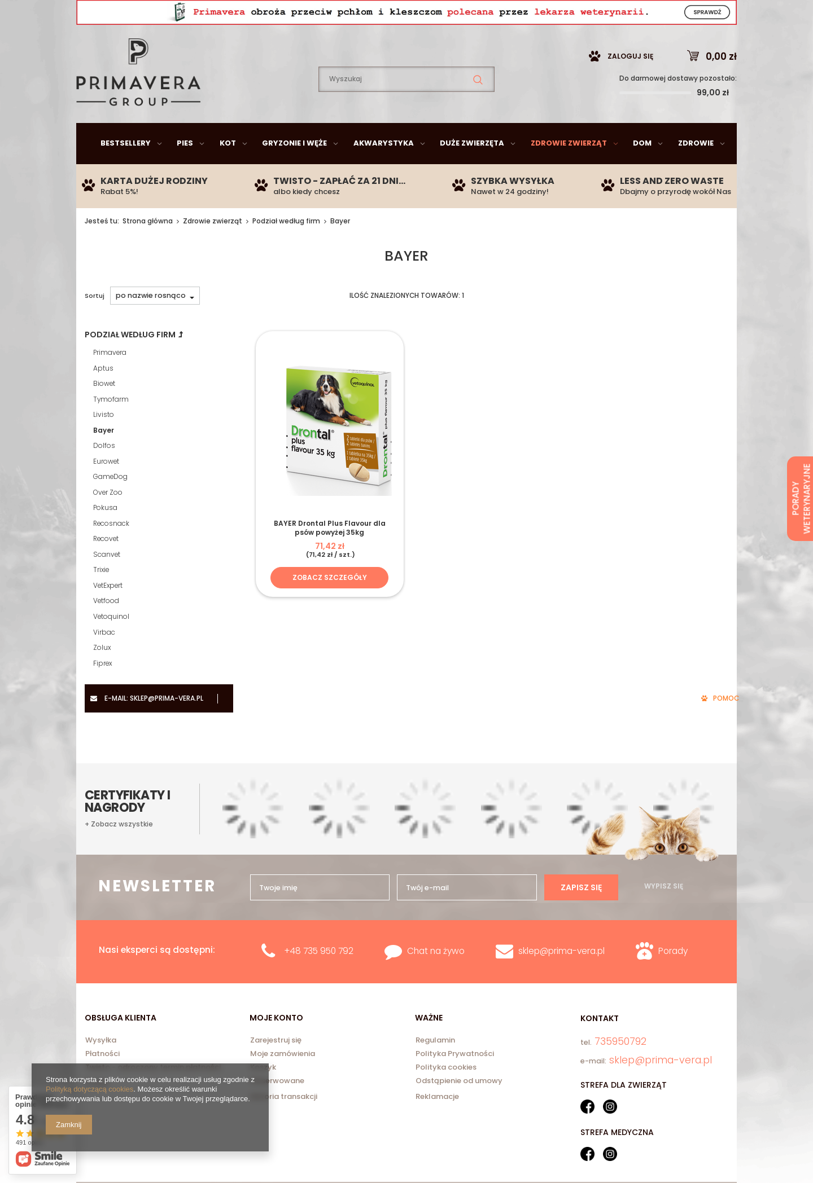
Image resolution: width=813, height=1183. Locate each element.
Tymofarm (111, 427)
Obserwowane (277, 1081)
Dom (642, 171)
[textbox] (406, 107)
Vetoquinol (111, 644)
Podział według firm (286, 249)
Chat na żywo (436, 951)
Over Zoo (108, 520)
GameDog (110, 504)
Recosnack (111, 551)
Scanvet (106, 582)
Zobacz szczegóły (329, 605)
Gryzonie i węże (294, 171)
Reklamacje (437, 1096)
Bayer (103, 458)
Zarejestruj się (275, 1040)
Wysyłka (100, 1040)
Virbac (104, 660)
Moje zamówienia (282, 1054)
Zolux (102, 675)
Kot (228, 171)
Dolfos (104, 473)
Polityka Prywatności (455, 1054)
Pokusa (105, 535)
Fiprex (102, 691)
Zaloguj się (630, 84)
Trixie (101, 598)
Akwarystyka (383, 171)
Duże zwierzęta (472, 171)
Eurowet (106, 489)
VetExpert (108, 613)
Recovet (106, 566)
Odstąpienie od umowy (459, 1081)
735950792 (274, 14)
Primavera (109, 380)
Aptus (103, 396)
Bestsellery (125, 171)
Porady (673, 951)
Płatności (102, 1054)
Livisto (103, 442)
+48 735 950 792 (318, 951)
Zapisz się (581, 887)
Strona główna (148, 249)
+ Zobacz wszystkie (119, 824)
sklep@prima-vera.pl (158, 14)
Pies (185, 171)
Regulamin (435, 1040)
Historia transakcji (283, 1096)
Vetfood (106, 629)
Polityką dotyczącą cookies (89, 1089)
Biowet (104, 411)
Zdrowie (696, 171)
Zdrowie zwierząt (569, 171)
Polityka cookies (446, 1067)
